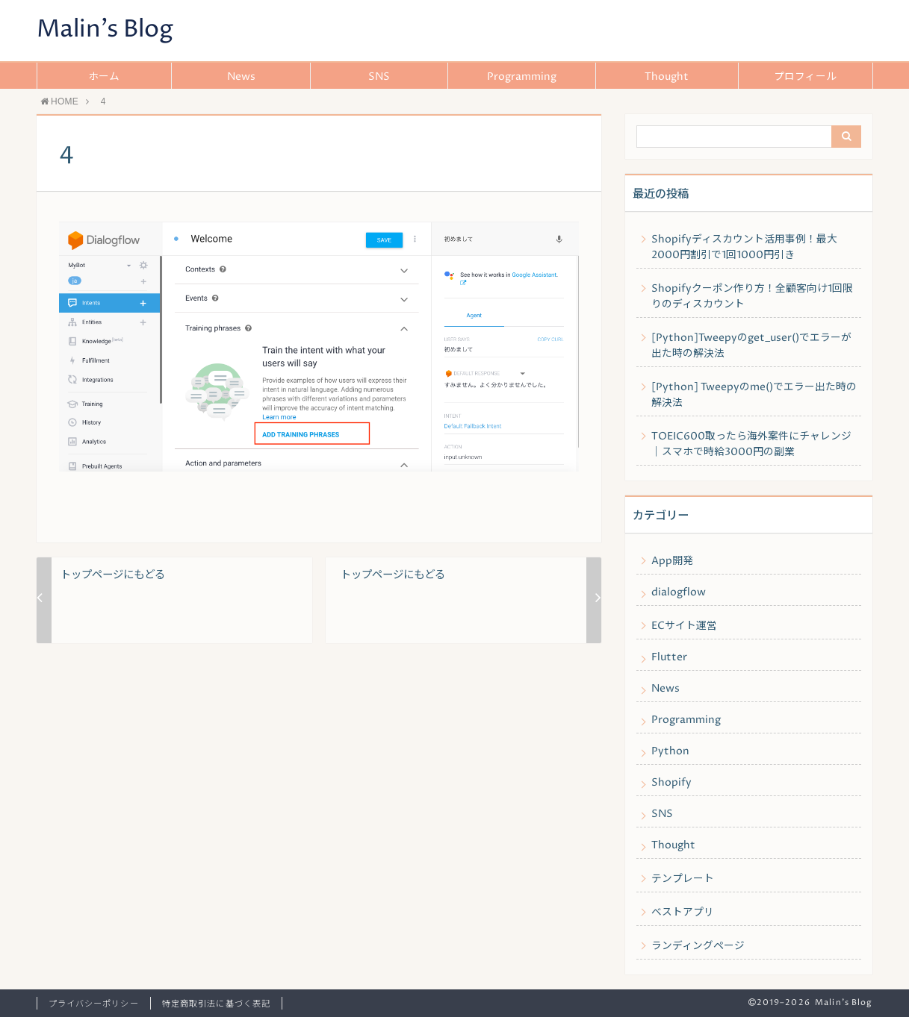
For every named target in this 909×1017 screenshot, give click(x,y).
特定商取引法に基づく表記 (216, 1004)
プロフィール (805, 77)
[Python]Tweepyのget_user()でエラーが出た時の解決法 (751, 345)
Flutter (669, 657)
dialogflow (678, 592)
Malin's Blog (105, 29)
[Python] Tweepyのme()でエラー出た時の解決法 (754, 395)
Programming (521, 77)
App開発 (672, 561)
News (241, 77)
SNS (379, 77)
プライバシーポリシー (94, 1004)
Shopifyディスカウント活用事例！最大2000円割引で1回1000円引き (744, 247)
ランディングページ (698, 946)
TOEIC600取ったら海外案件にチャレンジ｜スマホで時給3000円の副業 (751, 444)
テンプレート (682, 879)
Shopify (671, 782)
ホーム (104, 77)
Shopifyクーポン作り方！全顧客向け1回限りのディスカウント (752, 296)
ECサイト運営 (684, 626)
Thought (667, 77)
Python (670, 751)
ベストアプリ (682, 912)
